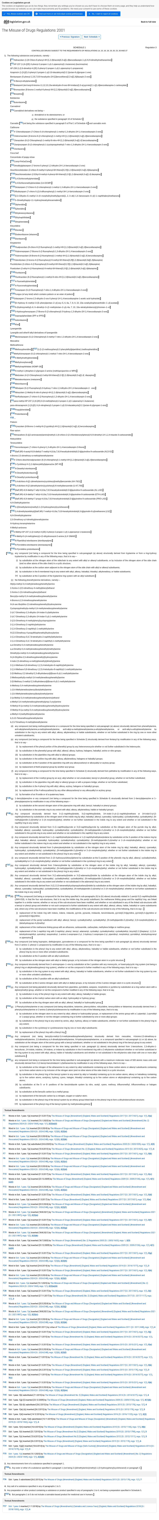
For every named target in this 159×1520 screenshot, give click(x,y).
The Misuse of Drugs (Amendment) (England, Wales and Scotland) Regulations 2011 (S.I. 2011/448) (101, 1327)
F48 (8, 896)
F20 (13, 294)
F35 (13, 451)
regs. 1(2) (26, 1215)
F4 (12, 102)
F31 (13, 396)
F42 (13, 536)
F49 (17, 896)
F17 (13, 251)
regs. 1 (123, 1240)
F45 (9, 798)
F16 (13, 246)
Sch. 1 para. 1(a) (23, 1120)
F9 (12, 161)
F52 (9, 987)
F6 (21, 123)
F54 (9, 1036)
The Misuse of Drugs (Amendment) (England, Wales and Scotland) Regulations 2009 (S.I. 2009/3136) (96, 1179)
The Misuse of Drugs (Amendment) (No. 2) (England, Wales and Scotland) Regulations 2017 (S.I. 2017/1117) (99, 1296)
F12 (13, 204)
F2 (12, 64)
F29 (13, 370)
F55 (9, 1060)
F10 (13, 174)
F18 (13, 272)
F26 (13, 349)
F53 (9, 1006)
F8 (12, 148)
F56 (7, 1467)
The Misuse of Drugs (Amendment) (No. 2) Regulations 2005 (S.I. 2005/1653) (85, 1240)
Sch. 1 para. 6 (14, 1506)
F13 (13, 217)
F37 (13, 468)
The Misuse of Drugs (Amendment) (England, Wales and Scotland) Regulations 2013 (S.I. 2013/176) (95, 1370)
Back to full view (148, 22)
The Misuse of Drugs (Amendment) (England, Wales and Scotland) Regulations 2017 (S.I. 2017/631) (95, 1116)
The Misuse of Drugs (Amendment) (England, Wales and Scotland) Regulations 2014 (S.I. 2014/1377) (94, 1266)
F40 (13, 506)
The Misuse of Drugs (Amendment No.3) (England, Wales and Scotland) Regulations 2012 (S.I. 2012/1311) (89, 1436)
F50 (8, 941)
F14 (13, 229)
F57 (7, 1494)
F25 (13, 336)
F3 (12, 93)
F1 (12, 59)
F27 (35, 349)
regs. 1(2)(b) (54, 1131)
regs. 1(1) (143, 1116)
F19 (13, 276)
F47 (8, 865)
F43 (13, 540)
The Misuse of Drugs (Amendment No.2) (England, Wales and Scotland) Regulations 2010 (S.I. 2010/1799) (89, 1431)
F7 (12, 131)
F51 (9, 964)
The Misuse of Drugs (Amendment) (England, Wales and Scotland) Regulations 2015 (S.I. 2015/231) (95, 1344)
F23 (13, 319)
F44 (9, 553)
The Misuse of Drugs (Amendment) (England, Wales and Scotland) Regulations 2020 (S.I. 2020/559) (97, 1144)
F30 (13, 379)
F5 (12, 110)
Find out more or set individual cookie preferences (61, 14)
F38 (13, 481)
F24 (13, 324)
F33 (12, 418)
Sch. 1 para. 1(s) (15, 1454)
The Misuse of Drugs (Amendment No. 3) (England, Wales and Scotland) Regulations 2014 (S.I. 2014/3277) (96, 1337)
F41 (13, 511)
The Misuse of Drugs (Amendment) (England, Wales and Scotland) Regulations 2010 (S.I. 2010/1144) (88, 1427)
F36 (13, 464)
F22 (13, 311)
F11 (13, 195)
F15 (13, 234)
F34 (13, 426)
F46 (9, 813)
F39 (13, 485)
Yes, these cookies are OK (18, 14)
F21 (13, 302)
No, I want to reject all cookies (105, 14)
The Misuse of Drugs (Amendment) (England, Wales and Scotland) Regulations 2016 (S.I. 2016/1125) (89, 1414)
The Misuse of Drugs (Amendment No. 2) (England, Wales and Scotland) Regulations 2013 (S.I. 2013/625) (97, 1149)
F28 (13, 357)
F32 (13, 413)
